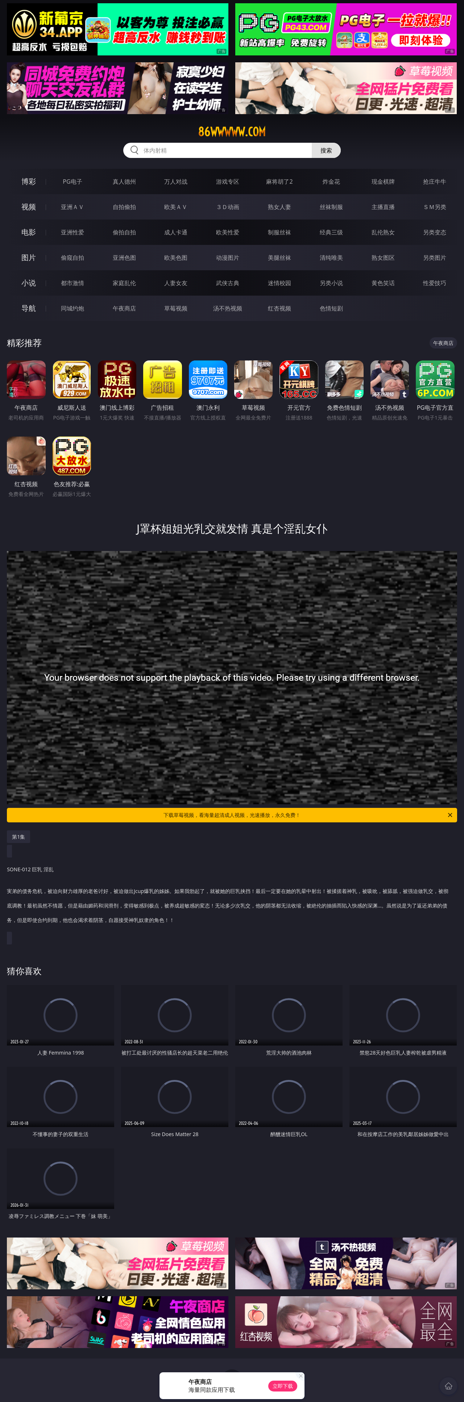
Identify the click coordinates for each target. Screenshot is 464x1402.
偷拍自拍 (124, 232)
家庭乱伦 (124, 283)
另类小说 (331, 283)
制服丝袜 (279, 232)
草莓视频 (175, 308)
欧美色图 (175, 258)
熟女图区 (383, 258)
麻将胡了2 (279, 181)
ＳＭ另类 (434, 207)
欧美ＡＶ (175, 207)
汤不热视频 (227, 308)
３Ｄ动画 (227, 207)
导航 (28, 308)
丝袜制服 (331, 207)
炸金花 (331, 181)
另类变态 (434, 232)
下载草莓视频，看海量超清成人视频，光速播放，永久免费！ (308, 815)
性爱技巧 (434, 283)
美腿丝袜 (279, 258)
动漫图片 (227, 258)
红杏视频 (279, 308)
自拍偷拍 (124, 207)
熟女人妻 (279, 207)
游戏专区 (227, 181)
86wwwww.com (232, 132)
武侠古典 (227, 283)
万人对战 (175, 181)
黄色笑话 (383, 283)
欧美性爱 (227, 232)
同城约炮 (72, 308)
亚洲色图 (124, 258)
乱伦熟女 (383, 232)
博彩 (28, 181)
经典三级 (331, 232)
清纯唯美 (331, 258)
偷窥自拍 (72, 258)
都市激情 (72, 283)
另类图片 (434, 258)
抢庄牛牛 (434, 181)
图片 (28, 257)
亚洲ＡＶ (72, 207)
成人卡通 (175, 232)
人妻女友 (175, 283)
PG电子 (72, 181)
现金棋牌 (383, 181)
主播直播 (383, 207)
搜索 (326, 150)
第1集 (18, 836)
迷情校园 (279, 283)
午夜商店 (124, 308)
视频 (28, 207)
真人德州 (124, 181)
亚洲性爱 (72, 232)
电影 (28, 232)
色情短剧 (331, 308)
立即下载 (283, 1385)
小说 (28, 283)
